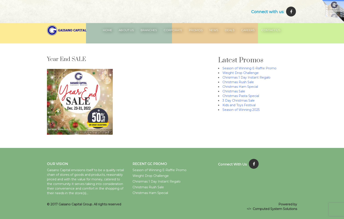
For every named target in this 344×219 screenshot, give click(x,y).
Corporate (173, 30)
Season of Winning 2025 (241, 110)
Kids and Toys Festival (239, 105)
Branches (149, 30)
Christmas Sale (233, 91)
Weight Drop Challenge (240, 73)
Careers (248, 30)
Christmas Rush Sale (238, 82)
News (213, 30)
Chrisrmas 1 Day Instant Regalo (246, 77)
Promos (196, 30)
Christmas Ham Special (240, 87)
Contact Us (270, 30)
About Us (126, 30)
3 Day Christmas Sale (238, 100)
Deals (230, 30)
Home (107, 30)
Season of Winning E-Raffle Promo (249, 68)
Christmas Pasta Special (240, 96)
